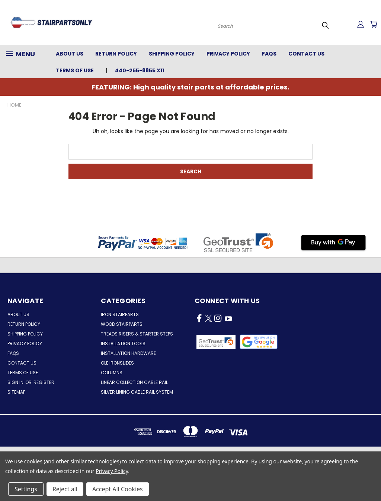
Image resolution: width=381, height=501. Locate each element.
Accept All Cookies (117, 489)
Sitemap (16, 392)
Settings (26, 489)
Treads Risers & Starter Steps (137, 334)
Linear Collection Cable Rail (134, 382)
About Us (69, 53)
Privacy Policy (228, 53)
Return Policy (116, 53)
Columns (111, 372)
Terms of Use (75, 70)
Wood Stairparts (122, 324)
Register (43, 382)
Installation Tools (123, 343)
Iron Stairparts (120, 314)
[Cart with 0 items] (373, 24)
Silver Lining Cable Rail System (137, 392)
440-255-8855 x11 (139, 70)
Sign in (16, 382)
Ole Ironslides (117, 363)
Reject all (64, 489)
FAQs (269, 53)
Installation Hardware (128, 353)
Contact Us (306, 53)
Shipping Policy (172, 53)
